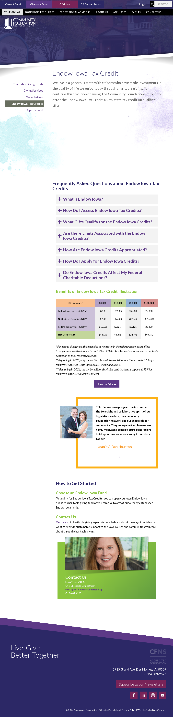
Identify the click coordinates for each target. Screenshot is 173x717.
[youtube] (162, 695)
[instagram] (153, 695)
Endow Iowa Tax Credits (27, 103)
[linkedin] (143, 695)
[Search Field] (163, 4)
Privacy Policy (129, 710)
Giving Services (33, 90)
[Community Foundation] (19, 23)
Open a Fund (35, 110)
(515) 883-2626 (155, 674)
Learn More (107, 384)
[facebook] (134, 695)
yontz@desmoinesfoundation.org (83, 589)
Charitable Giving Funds (28, 84)
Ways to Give (34, 97)
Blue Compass (159, 710)
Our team (62, 522)
